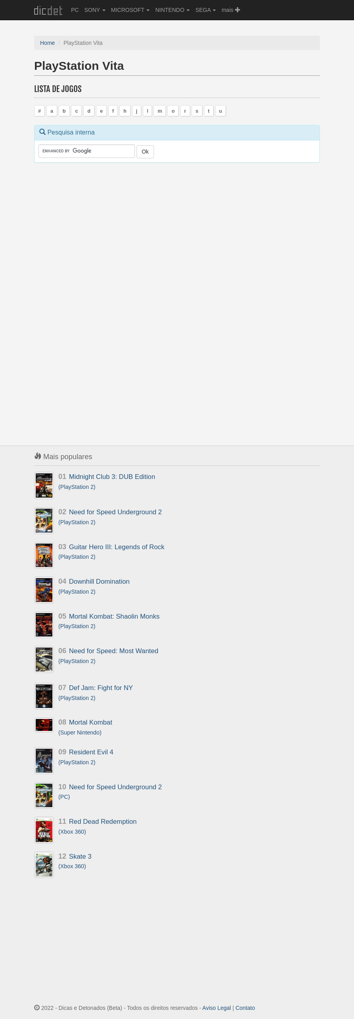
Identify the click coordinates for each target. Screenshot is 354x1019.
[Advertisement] (93, 293)
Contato (245, 1008)
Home (47, 43)
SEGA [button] (205, 10)
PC (75, 10)
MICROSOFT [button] (130, 10)
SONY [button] (94, 10)
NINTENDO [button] (172, 10)
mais (230, 10)
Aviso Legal (216, 1008)
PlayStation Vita (79, 65)
